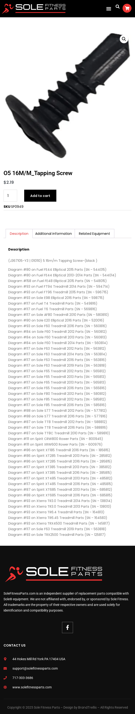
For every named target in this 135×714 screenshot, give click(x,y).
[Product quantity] (10, 196)
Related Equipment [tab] (94, 233)
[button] (108, 8)
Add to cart (40, 195)
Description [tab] (19, 233)
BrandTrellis (87, 707)
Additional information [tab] (53, 233)
